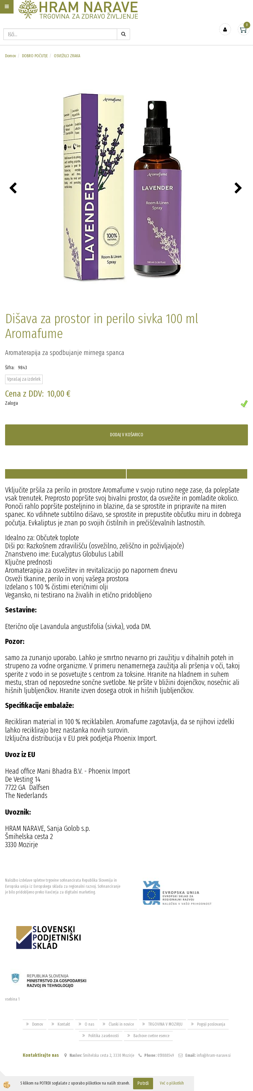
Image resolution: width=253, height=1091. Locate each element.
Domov (10, 56)
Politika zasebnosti (103, 1035)
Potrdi (143, 1083)
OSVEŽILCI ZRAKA (67, 56)
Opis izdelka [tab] (65, 473)
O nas (89, 1024)
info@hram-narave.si (214, 1055)
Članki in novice (121, 1024)
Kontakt (64, 1024)
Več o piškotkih (172, 1083)
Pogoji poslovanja (211, 1024)
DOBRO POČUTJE (35, 56)
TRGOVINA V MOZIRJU (165, 1024)
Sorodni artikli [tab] (187, 473)
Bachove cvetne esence (151, 1035)
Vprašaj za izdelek (24, 379)
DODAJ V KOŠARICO (126, 435)
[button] (239, 188)
